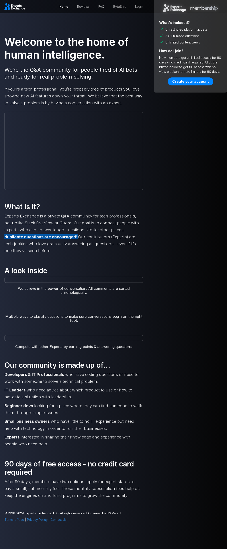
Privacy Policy (37, 519)
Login (139, 6)
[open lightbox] (73, 309)
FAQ (101, 6)
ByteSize (119, 6)
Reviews (83, 6)
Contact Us (59, 519)
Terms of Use (14, 519)
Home (63, 6)
